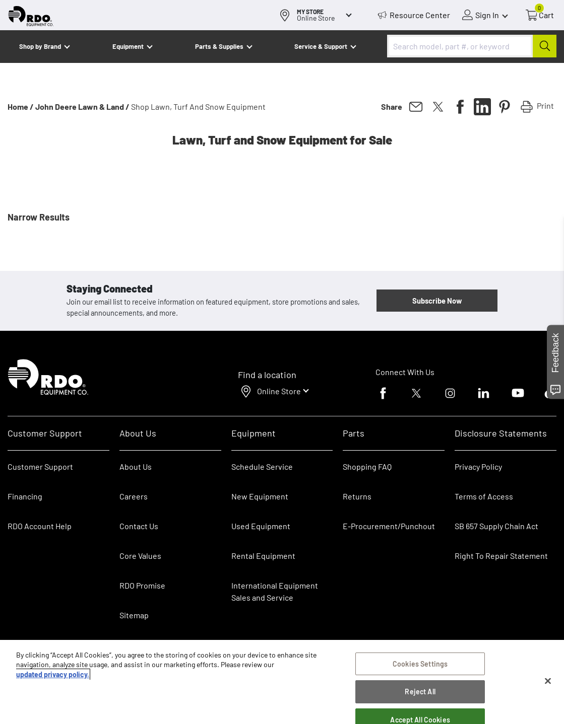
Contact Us (138, 526)
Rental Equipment (264, 555)
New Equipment (259, 496)
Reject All (420, 691)
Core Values (140, 555)
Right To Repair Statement (501, 555)
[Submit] (544, 46)
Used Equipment (260, 526)
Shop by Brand (40, 46)
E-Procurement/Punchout (389, 526)
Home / (21, 106)
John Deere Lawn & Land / (82, 106)
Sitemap (134, 615)
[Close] (548, 681)
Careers (133, 496)
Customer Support (40, 466)
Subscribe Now (437, 300)
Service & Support (320, 46)
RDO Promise (142, 585)
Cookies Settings (420, 664)
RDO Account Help (40, 526)
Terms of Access (484, 496)
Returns (357, 496)
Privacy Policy (478, 466)
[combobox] (471, 46)
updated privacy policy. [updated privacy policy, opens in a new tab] (52, 674)
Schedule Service (262, 466)
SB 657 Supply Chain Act (496, 526)
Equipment (128, 46)
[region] (282, 682)
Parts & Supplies (219, 46)
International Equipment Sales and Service (274, 591)
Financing (25, 496)
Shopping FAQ (367, 466)
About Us (135, 466)
